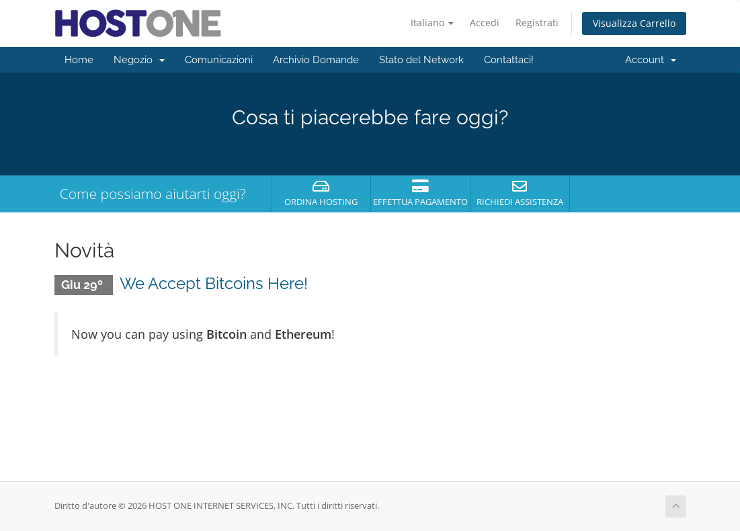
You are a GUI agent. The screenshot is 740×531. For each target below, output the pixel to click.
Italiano (432, 22)
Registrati (537, 22)
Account (650, 60)
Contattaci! (509, 60)
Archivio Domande (316, 60)
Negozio (139, 60)
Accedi (484, 22)
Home (79, 60)
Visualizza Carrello (634, 23)
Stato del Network (421, 60)
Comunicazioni (219, 60)
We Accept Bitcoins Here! (214, 283)
